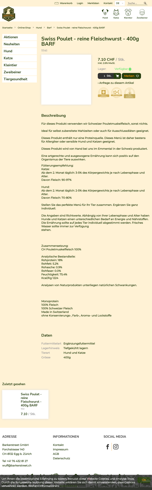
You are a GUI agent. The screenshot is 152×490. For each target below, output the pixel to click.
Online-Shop (24, 27)
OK (144, 480)
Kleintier (10, 65)
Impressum (60, 449)
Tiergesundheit (15, 79)
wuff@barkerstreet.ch (16, 465)
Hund (39, 27)
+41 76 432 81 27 (17, 461)
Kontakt (108, 3)
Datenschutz (61, 458)
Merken (131, 76)
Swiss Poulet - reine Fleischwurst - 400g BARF (81, 27)
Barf (49, 27)
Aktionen (11, 37)
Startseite (7, 27)
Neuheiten (12, 44)
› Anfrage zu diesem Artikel (116, 82)
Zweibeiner (12, 72)
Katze (8, 58)
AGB (56, 453)
